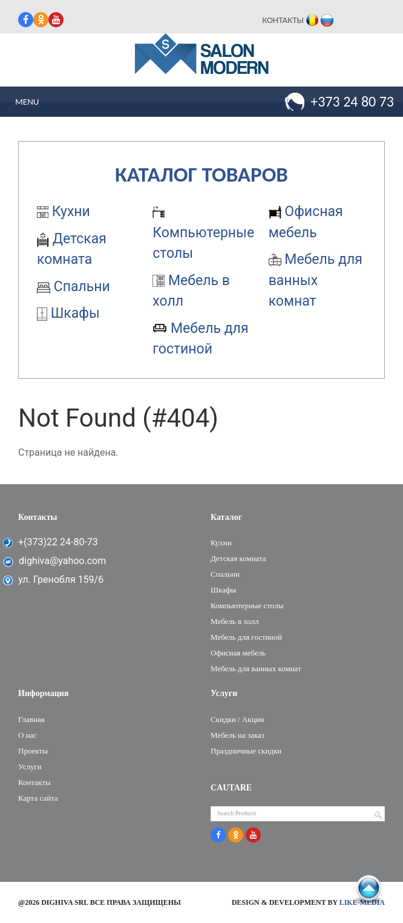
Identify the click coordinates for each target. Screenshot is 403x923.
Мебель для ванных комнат (315, 280)
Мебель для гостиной (246, 637)
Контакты (283, 20)
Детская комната (238, 558)
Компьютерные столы (203, 233)
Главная (31, 719)
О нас (27, 735)
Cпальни (73, 286)
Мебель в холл (235, 621)
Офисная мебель (238, 652)
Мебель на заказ (237, 735)
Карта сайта (38, 798)
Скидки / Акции (237, 719)
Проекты (33, 750)
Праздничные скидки (246, 750)
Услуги (30, 766)
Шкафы (68, 313)
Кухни (63, 211)
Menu (27, 101)
